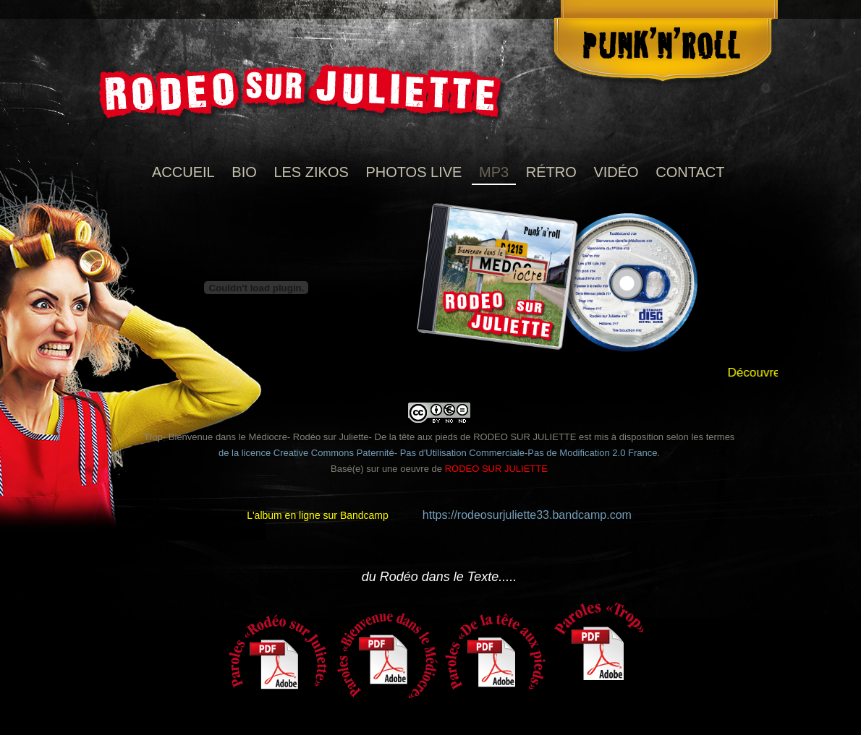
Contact (690, 172)
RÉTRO (551, 172)
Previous (59, 621)
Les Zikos (310, 172)
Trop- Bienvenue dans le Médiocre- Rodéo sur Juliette (256, 436)
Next (801, 621)
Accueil (183, 172)
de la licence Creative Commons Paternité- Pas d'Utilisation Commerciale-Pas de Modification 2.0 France (438, 452)
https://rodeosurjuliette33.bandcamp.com (527, 515)
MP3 (494, 172)
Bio (244, 172)
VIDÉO (615, 172)
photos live (413, 172)
